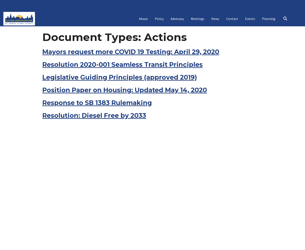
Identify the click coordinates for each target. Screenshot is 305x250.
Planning (268, 21)
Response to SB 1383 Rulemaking (97, 126)
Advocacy (177, 21)
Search (285, 21)
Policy (159, 21)
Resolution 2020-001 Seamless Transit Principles (122, 88)
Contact (232, 21)
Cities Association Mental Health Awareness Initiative (152, 36)
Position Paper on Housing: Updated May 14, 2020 (124, 113)
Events (250, 21)
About (143, 21)
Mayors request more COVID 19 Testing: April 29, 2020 (130, 75)
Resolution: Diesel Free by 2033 (94, 139)
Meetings (197, 21)
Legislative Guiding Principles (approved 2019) (119, 101)
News (215, 21)
